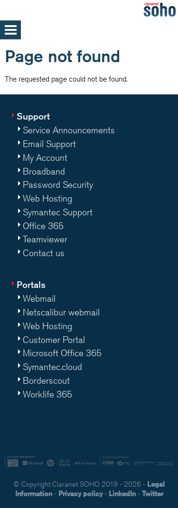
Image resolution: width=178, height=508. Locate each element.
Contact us (44, 253)
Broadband (44, 171)
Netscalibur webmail (61, 312)
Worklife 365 (47, 394)
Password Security (58, 184)
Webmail (39, 298)
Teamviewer (45, 239)
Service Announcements (69, 130)
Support (33, 116)
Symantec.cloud (52, 366)
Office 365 (43, 225)
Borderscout (46, 380)
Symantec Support (58, 212)
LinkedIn (122, 493)
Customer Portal (54, 339)
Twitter (152, 493)
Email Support (49, 143)
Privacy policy (80, 493)
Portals (31, 284)
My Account (45, 157)
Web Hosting (47, 198)
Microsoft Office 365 (62, 353)
